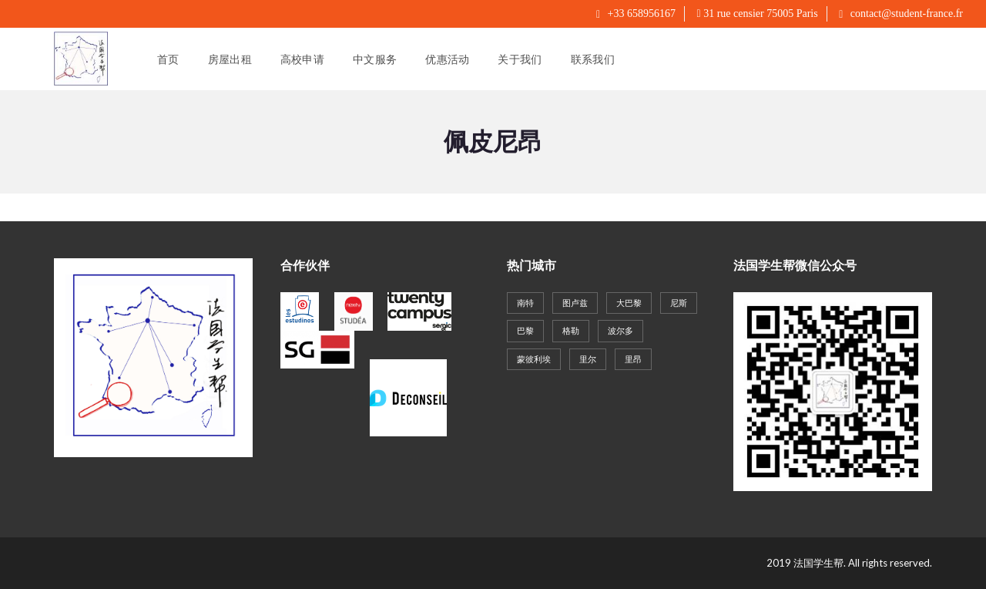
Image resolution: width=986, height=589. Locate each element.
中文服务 (375, 59)
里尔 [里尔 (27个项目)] (587, 359)
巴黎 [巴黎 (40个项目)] (525, 330)
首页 (168, 59)
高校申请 (302, 59)
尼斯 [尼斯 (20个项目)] (678, 303)
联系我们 (593, 59)
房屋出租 (230, 59)
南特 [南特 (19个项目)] (525, 303)
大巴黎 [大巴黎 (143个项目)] (629, 303)
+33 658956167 (636, 13)
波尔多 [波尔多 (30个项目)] (620, 330)
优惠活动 (447, 59)
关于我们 (520, 59)
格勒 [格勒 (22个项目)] (570, 330)
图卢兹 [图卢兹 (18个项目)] (575, 303)
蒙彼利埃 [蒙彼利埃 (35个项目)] (534, 359)
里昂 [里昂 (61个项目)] (633, 359)
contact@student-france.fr (901, 13)
